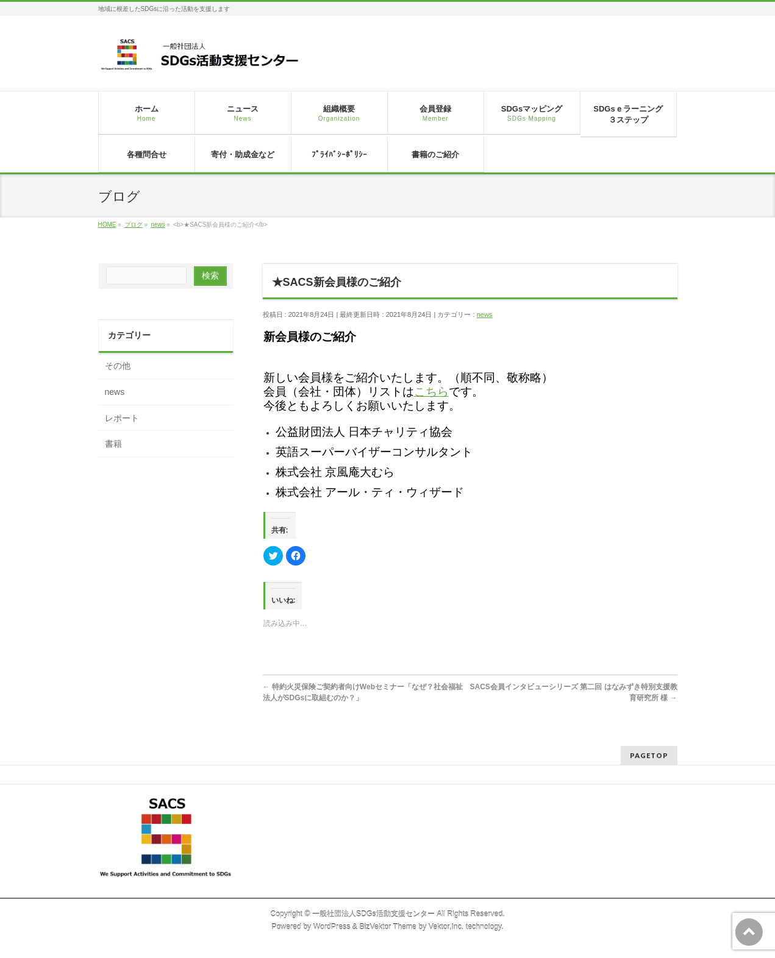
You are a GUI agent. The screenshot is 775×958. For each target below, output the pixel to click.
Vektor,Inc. (446, 927)
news (485, 314)
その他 (117, 366)
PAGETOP (649, 755)
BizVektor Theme (387, 927)
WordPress (332, 927)
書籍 (113, 444)
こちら (431, 391)
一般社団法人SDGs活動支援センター (373, 914)
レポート (122, 418)
